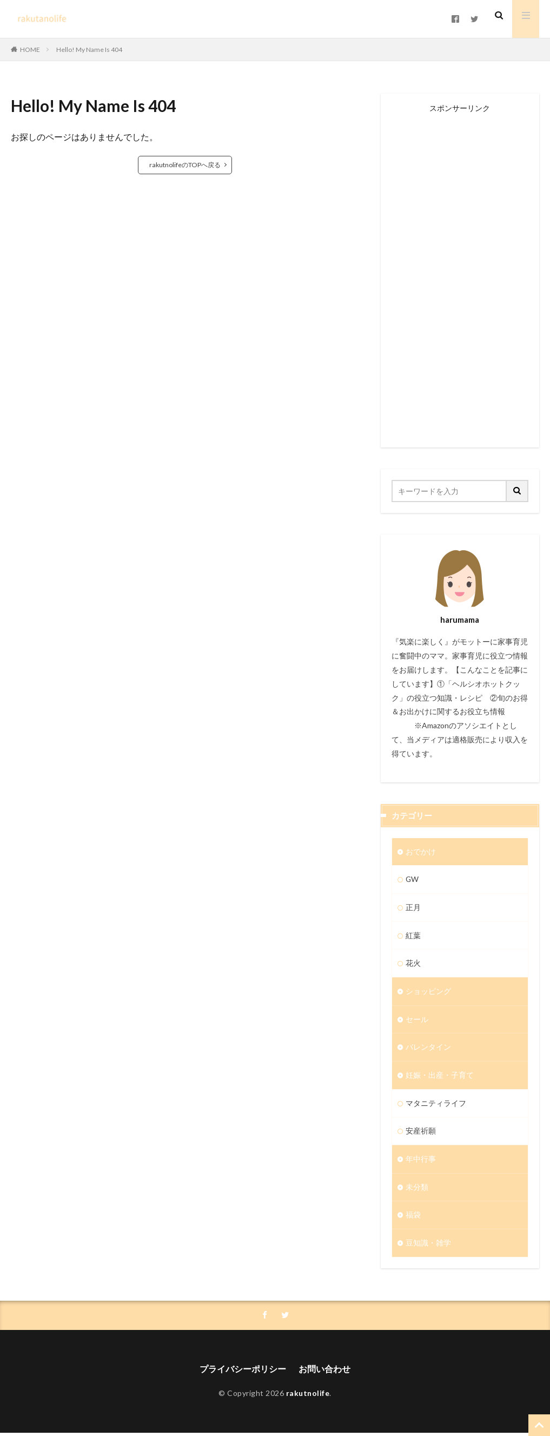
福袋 (413, 1217)
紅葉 (413, 936)
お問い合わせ (324, 1372)
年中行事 (421, 1161)
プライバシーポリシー (243, 1372)
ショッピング (428, 992)
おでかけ (421, 852)
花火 (413, 964)
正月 (413, 908)
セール (417, 1020)
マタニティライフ (436, 1105)
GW (412, 880)
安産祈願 (421, 1133)
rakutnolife (308, 1396)
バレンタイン (428, 1048)
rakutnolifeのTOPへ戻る (185, 165)
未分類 (417, 1189)
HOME (30, 49)
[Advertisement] (460, 274)
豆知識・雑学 (428, 1245)
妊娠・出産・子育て (440, 1077)
